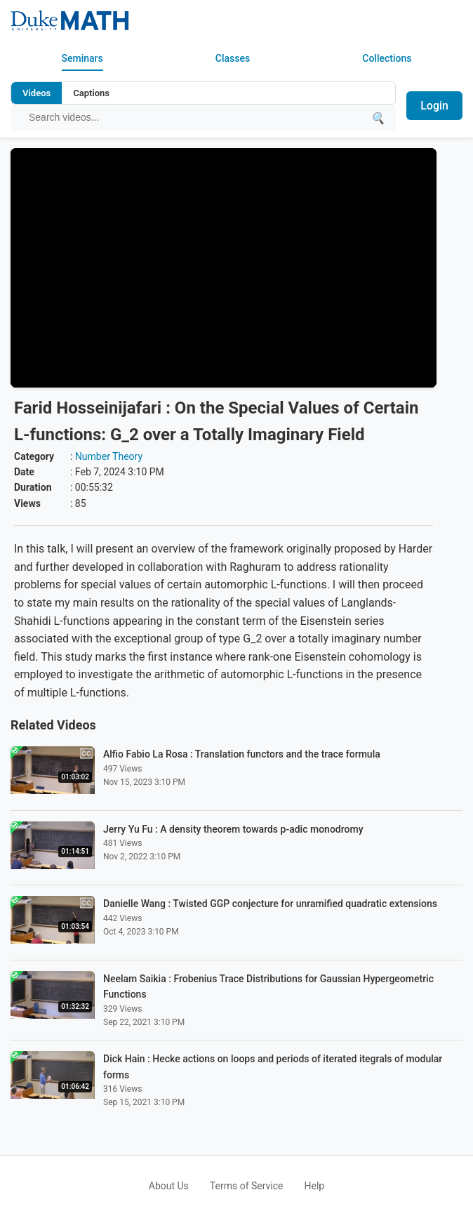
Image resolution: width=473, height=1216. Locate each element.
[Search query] (196, 117)
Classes (232, 58)
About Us (169, 1185)
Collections (386, 58)
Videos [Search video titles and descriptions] (36, 93)
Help (315, 1185)
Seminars (82, 58)
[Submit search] (378, 117)
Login (434, 105)
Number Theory (108, 456)
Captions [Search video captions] (91, 93)
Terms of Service (247, 1185)
